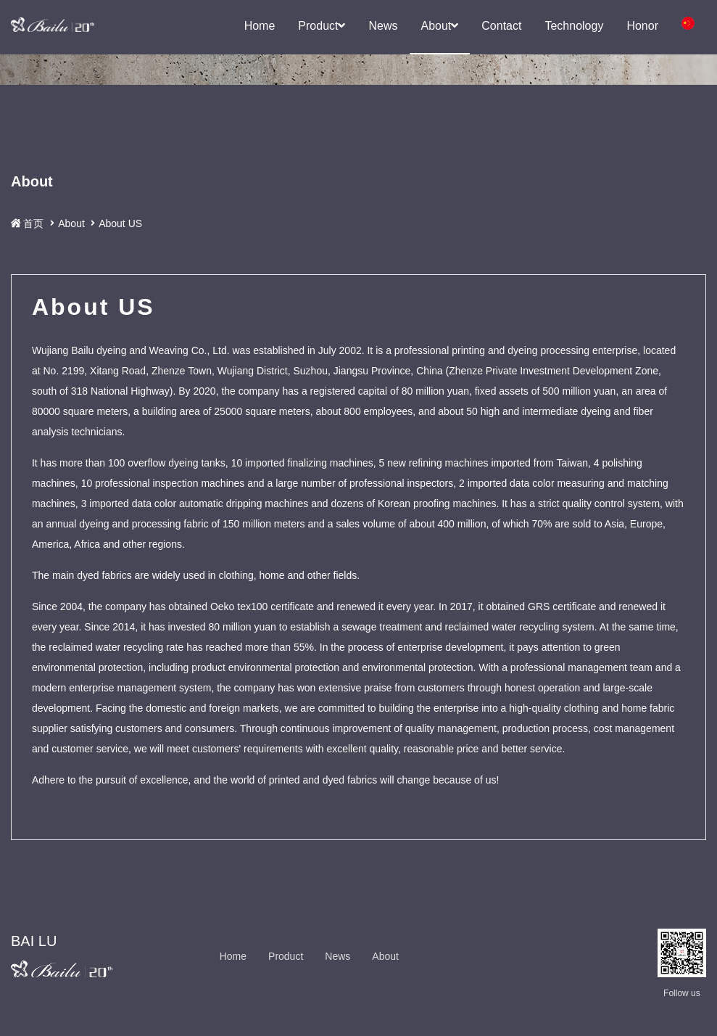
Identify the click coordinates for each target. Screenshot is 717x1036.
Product (321, 26)
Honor (642, 26)
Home (259, 26)
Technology (573, 26)
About (440, 26)
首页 (34, 231)
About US (120, 232)
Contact (501, 26)
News (382, 26)
